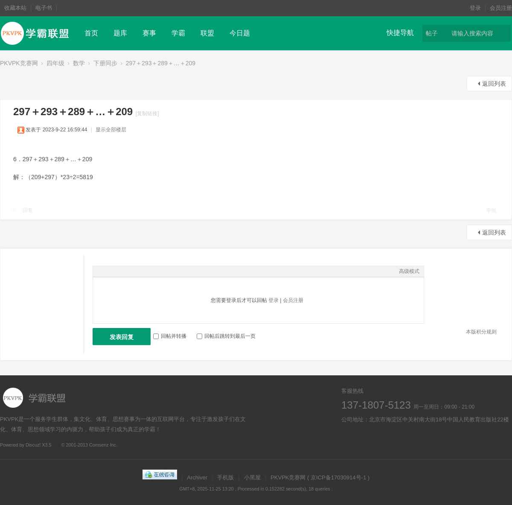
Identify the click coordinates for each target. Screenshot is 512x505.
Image (118, 271)
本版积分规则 (481, 332)
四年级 (55, 63)
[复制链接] (147, 113)
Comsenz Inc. (103, 444)
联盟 (207, 33)
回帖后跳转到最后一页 (226, 336)
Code (150, 271)
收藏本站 (15, 8)
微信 (395, 439)
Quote (140, 271)
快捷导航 (400, 32)
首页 (91, 33)
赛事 (149, 33)
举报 (491, 210)
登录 (475, 8)
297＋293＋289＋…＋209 (160, 63)
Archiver (197, 477)
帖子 (432, 33)
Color (108, 271)
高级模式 (409, 271)
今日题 (240, 33)
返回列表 (494, 83)
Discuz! (33, 444)
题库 (120, 33)
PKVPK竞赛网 (19, 63)
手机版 (225, 477)
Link (129, 271)
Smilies (161, 271)
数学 (79, 63)
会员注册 (501, 8)
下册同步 (105, 63)
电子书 (43, 8)
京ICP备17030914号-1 (338, 477)
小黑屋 (252, 477)
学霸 (178, 33)
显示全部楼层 (111, 130)
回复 (28, 210)
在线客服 (372, 439)
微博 (348, 439)
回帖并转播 (169, 336)
